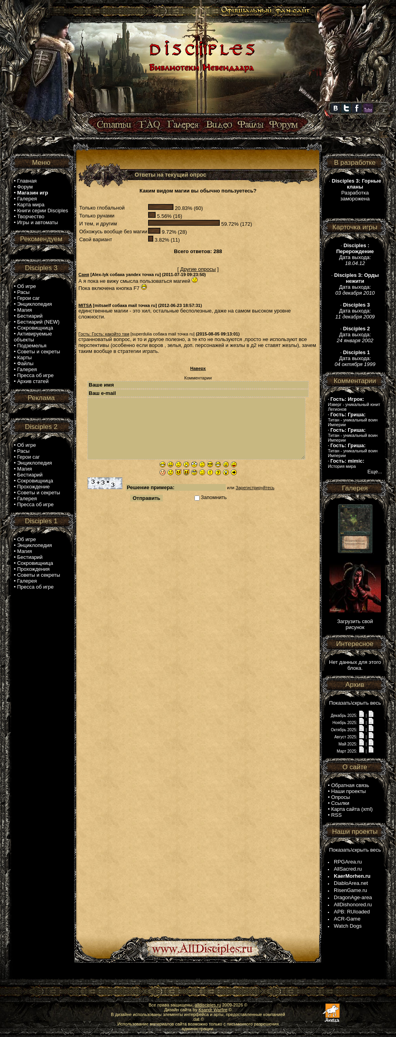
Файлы (25, 363)
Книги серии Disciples (42, 211)
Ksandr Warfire (212, 1009)
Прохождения (33, 569)
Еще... (374, 472)
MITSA (85, 305)
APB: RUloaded (352, 912)
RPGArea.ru (348, 862)
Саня (83, 274)
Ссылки (340, 803)
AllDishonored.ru (353, 904)
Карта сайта (345, 809)
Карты (24, 357)
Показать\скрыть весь (355, 703)
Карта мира (30, 205)
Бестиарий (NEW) (38, 322)
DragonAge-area (353, 897)
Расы (23, 292)
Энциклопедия (34, 304)
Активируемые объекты (33, 337)
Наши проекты (348, 791)
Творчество (30, 216)
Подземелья (31, 346)
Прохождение (33, 487)
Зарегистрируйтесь (255, 487)
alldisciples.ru (208, 1005)
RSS (336, 815)
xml (367, 809)
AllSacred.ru (348, 869)
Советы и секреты (38, 352)
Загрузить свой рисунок (355, 624)
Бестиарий (29, 316)
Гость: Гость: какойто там (103, 334)
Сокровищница (35, 328)
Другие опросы (198, 269)
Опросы (340, 797)
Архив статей (33, 381)
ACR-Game (347, 919)
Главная (26, 181)
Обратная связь (350, 785)
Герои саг (28, 298)
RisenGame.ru (350, 890)
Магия (24, 310)
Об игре (26, 286)
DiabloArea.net (351, 883)
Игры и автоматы (37, 222)
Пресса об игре (35, 375)
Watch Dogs (348, 926)
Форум (25, 187)
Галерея (27, 199)
